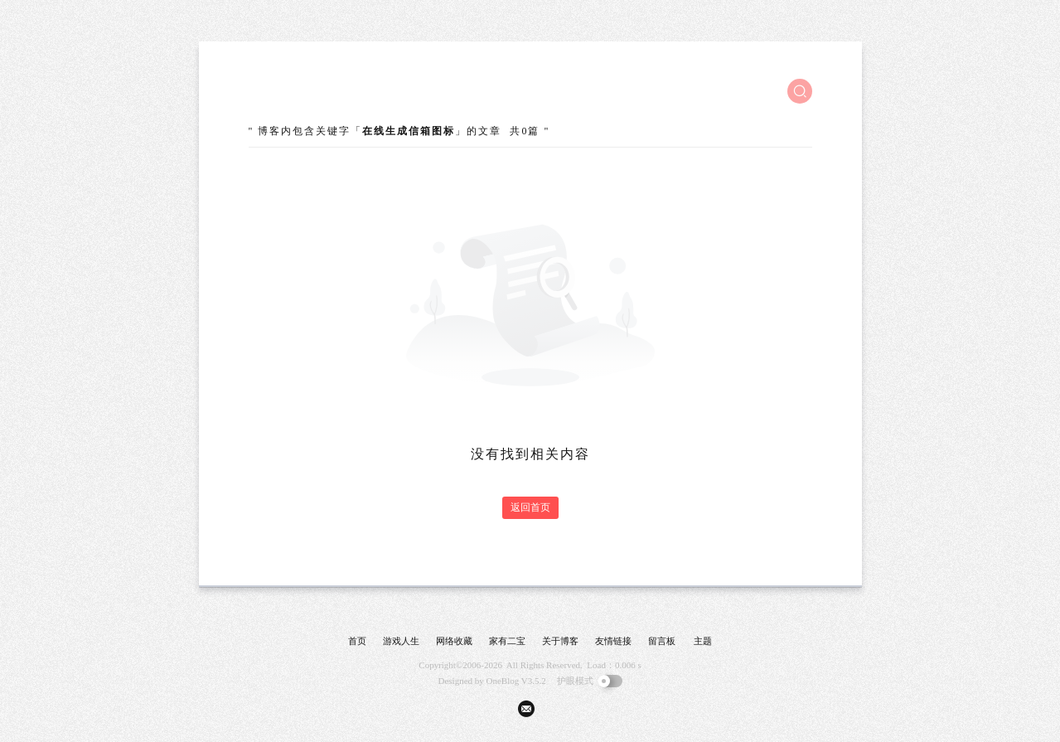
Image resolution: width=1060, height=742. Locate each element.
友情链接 (613, 641)
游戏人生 (401, 641)
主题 (703, 641)
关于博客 (560, 641)
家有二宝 (507, 641)
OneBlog (503, 681)
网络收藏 (454, 641)
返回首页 (530, 507)
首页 (357, 641)
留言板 (661, 641)
